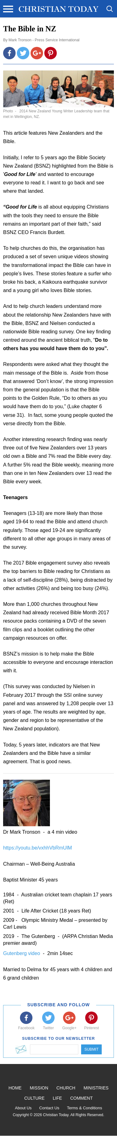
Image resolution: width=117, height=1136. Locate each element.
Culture (34, 1098)
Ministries (96, 1087)
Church (66, 1087)
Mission (39, 1087)
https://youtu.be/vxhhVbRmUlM (37, 847)
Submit (91, 1049)
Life (57, 1098)
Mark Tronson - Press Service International (43, 40)
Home (15, 1087)
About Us (23, 1108)
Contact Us (49, 1108)
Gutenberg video (22, 953)
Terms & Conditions (84, 1108)
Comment (81, 1098)
